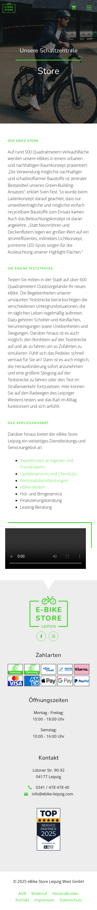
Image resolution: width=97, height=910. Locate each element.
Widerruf (39, 893)
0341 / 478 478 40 (52, 787)
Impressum (44, 899)
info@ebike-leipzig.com (52, 793)
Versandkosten (65, 893)
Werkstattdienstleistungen (44, 480)
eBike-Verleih (32, 487)
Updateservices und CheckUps (48, 474)
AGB (22, 893)
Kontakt (22, 899)
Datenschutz (71, 899)
